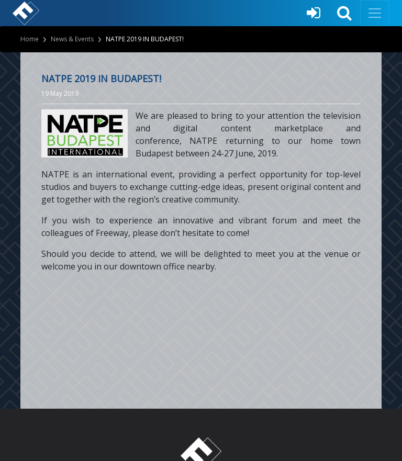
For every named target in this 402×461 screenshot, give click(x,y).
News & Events (72, 39)
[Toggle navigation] (374, 13)
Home (29, 39)
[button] (344, 13)
